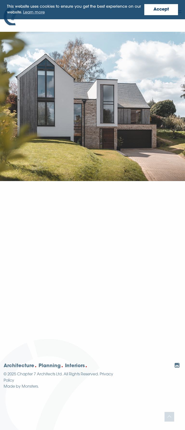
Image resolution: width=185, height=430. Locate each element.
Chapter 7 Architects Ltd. (40, 374)
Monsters (30, 387)
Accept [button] (161, 9)
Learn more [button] (34, 12)
